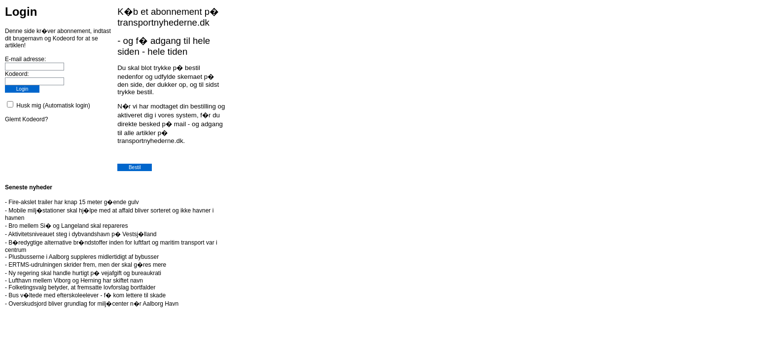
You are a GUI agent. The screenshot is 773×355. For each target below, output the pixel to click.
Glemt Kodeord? (26, 119)
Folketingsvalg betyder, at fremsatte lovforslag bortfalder (81, 287)
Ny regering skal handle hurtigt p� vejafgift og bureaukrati (84, 273)
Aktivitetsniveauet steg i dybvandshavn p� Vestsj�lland (82, 234)
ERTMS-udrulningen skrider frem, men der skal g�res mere (87, 264)
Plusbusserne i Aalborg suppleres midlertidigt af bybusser (83, 256)
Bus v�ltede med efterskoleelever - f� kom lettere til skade (87, 295)
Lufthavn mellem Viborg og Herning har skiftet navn (75, 280)
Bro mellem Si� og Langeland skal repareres (68, 225)
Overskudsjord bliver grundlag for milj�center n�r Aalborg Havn (93, 303)
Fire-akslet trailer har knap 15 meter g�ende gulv (73, 202)
